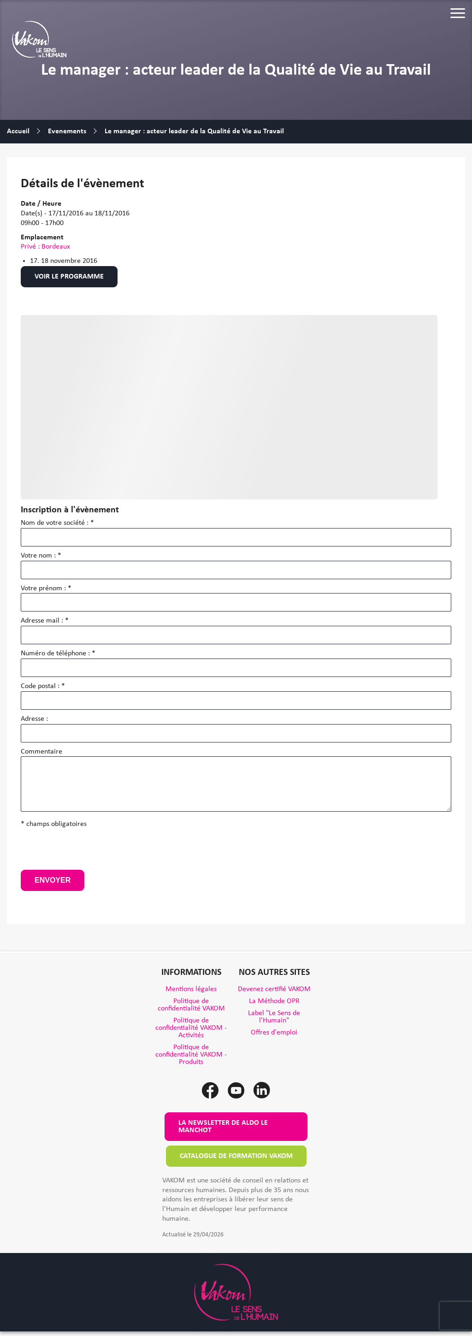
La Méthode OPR (274, 1001)
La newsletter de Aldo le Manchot (223, 1126)
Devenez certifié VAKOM (274, 989)
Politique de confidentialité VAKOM (191, 1005)
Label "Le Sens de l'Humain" (274, 1016)
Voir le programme (69, 276)
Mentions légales (191, 989)
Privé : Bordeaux (45, 246)
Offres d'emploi (274, 1032)
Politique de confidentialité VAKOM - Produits (191, 1055)
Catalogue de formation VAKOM (236, 1156)
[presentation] (91, 852)
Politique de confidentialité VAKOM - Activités (191, 1028)
